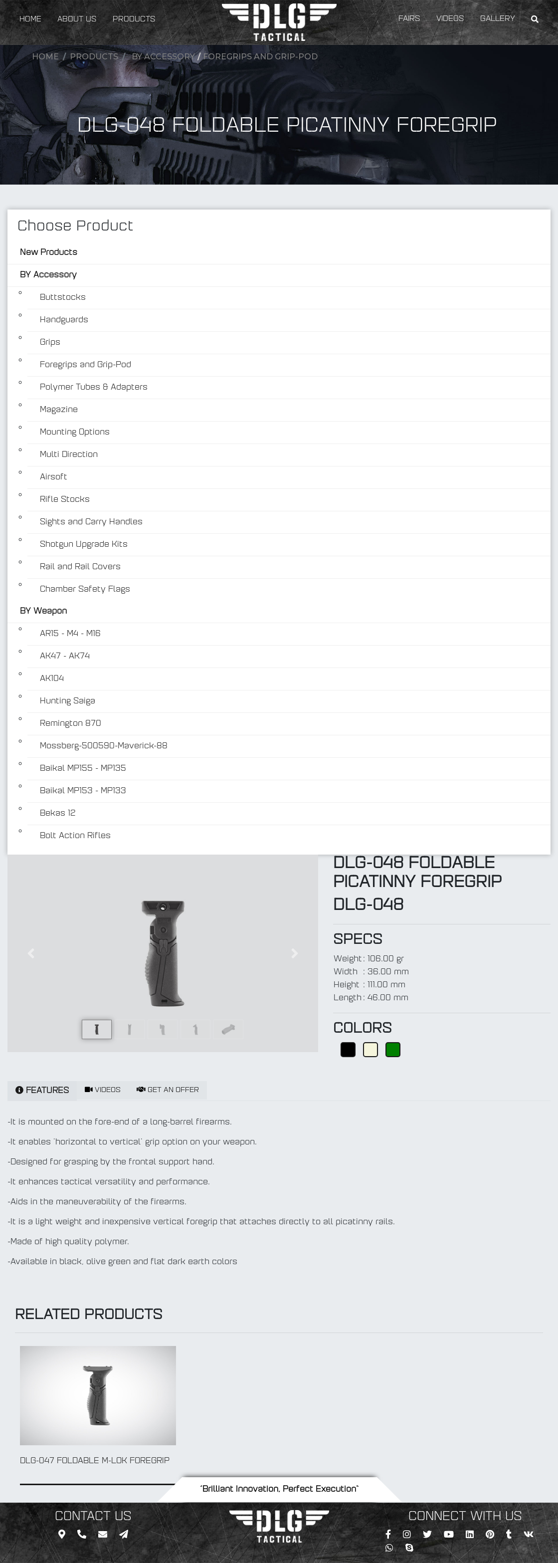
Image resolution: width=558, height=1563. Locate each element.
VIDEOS (450, 19)
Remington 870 (70, 724)
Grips (50, 343)
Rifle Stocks (65, 500)
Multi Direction (69, 455)
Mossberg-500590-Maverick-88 (104, 746)
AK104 (52, 679)
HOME (30, 19)
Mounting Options (75, 433)
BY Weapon (43, 612)
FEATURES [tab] (42, 1090)
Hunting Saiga (67, 701)
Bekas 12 (58, 814)
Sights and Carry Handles (91, 522)
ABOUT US (77, 19)
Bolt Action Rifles (75, 836)
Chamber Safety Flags (85, 590)
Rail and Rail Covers (80, 567)
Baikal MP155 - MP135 (83, 769)
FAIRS (409, 19)
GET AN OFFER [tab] (168, 1090)
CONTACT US (93, 1517)
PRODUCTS (134, 19)
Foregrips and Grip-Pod (260, 56)
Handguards (64, 320)
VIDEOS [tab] (103, 1090)
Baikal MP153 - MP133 (83, 791)
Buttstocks (63, 298)
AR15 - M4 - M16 (70, 634)
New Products (48, 253)
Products (94, 56)
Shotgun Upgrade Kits (84, 545)
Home (45, 56)
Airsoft (53, 477)
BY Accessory (163, 56)
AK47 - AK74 (65, 657)
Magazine (59, 410)
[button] (30, 953)
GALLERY (497, 19)
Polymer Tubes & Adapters (94, 388)
